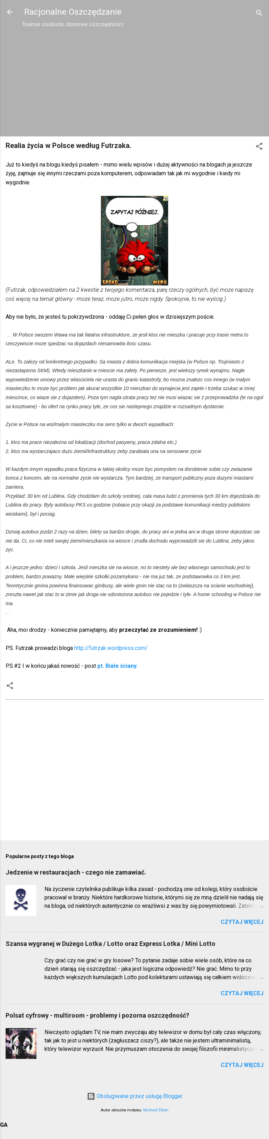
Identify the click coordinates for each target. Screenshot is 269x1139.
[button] (259, 147)
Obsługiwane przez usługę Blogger (134, 1096)
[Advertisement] (134, 82)
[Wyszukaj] (259, 14)
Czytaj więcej (242, 922)
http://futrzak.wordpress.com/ (111, 648)
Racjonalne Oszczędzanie (73, 12)
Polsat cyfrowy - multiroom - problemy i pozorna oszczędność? (97, 1015)
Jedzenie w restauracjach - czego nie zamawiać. (76, 872)
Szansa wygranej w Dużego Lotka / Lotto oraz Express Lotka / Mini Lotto (110, 943)
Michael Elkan (155, 1110)
